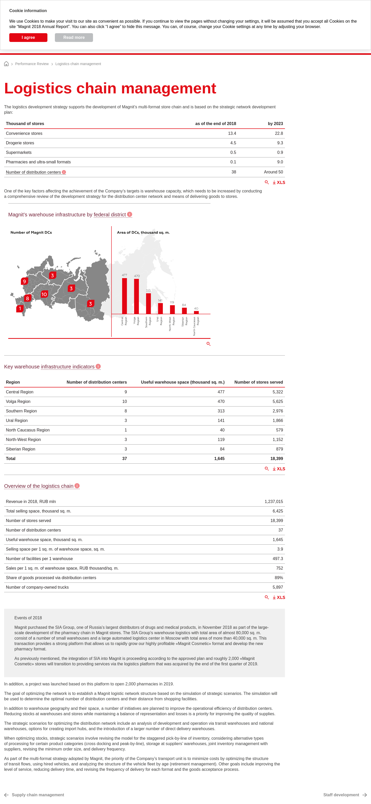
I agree (28, 37)
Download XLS (279, 182)
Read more (74, 37)
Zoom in (267, 182)
